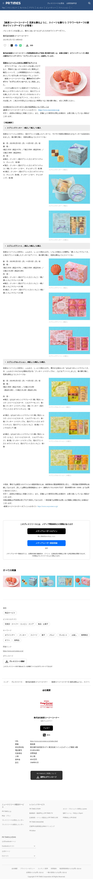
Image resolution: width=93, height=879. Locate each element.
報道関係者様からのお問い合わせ (70, 868)
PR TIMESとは (6, 811)
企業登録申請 (71, 3)
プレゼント (63, 635)
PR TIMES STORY (35, 809)
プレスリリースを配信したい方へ (13, 824)
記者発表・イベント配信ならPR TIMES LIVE (43, 817)
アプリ (31, 7)
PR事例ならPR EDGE (69, 817)
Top (3, 7)
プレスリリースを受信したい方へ (13, 820)
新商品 (16, 640)
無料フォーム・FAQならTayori (73, 813)
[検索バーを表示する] (89, 3)
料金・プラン (6, 816)
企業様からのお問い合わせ (35, 872)
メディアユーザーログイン (46, 531)
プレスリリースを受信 (55, 3)
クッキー (22, 635)
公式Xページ (6, 851)
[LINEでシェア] (20, 45)
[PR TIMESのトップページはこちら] (13, 3)
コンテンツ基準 (43, 868)
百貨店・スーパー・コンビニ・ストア (19, 624)
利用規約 (54, 868)
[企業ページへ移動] (46, 705)
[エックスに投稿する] (12, 45)
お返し (74, 635)
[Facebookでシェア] (16, 45)
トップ (6, 682)
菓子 (43, 635)
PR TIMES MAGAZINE (36, 822)
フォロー (46, 728)
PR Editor (32, 831)
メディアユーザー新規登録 (46, 543)
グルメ (51, 635)
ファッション (63, 7)
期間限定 (84, 635)
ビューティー (51, 7)
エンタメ (40, 7)
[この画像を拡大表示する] (11, 581)
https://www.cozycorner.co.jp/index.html (44, 741)
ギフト (7, 640)
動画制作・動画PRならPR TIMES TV (41, 813)
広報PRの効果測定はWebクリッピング (42, 826)
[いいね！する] (5, 45)
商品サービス (10, 613)
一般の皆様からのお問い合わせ (56, 872)
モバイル (23, 7)
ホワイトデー (10, 635)
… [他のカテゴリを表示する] (71, 7)
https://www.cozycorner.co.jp (48, 110)
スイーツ (34, 635)
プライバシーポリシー (27, 868)
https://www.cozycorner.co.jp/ (48, 506)
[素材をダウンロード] (27, 45)
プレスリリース (16, 682)
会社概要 (14, 868)
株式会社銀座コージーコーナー (37, 682)
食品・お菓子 (43, 624)
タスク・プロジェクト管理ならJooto (75, 809)
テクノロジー (12, 7)
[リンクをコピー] (32, 45)
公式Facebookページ (9, 841)
